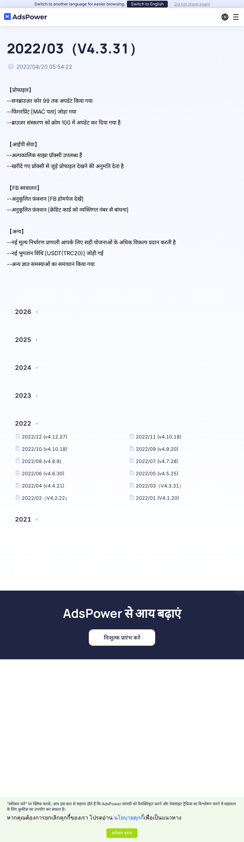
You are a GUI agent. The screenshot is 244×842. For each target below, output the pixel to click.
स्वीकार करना (122, 833)
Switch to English (147, 3)
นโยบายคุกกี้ (129, 817)
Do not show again (192, 3)
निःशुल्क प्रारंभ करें (122, 637)
